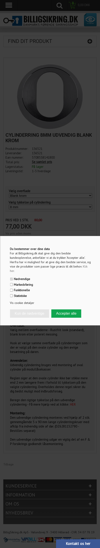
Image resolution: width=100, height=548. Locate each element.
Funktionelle (22, 290)
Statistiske (20, 296)
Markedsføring (23, 285)
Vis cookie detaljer (22, 303)
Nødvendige (22, 279)
